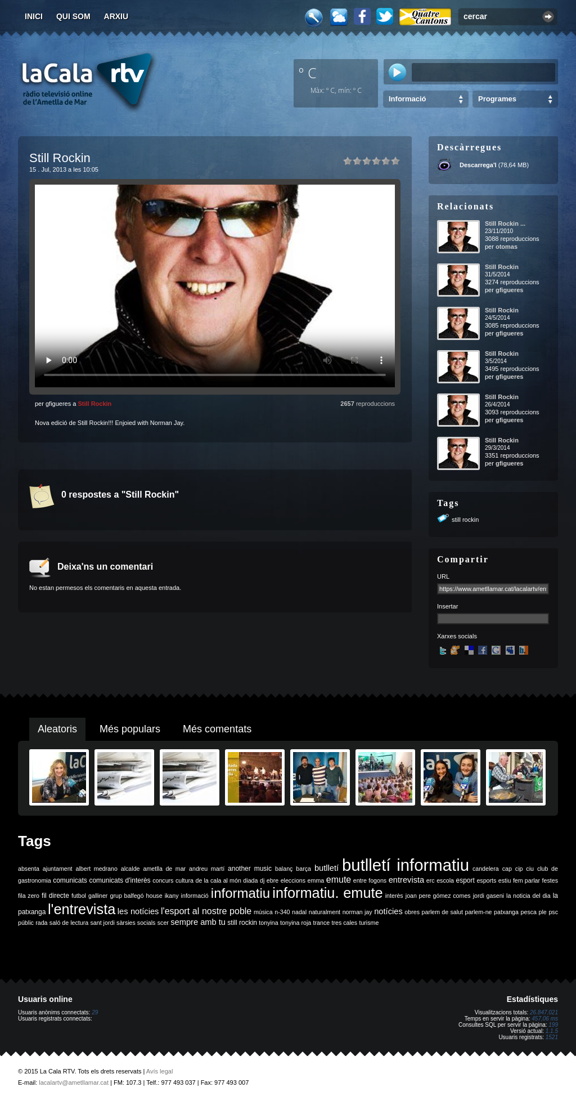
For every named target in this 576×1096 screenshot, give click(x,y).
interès (394, 895)
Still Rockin (94, 403)
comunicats (70, 880)
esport (465, 880)
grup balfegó (126, 895)
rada (41, 922)
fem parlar (526, 880)
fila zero (28, 895)
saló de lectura (69, 922)
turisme (369, 922)
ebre (272, 880)
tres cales (344, 922)
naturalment (324, 912)
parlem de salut (442, 912)
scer (163, 922)
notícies (388, 911)
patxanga (506, 912)
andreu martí (206, 868)
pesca (529, 912)
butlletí (326, 868)
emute (338, 879)
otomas (507, 246)
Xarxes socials (457, 636)
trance (321, 922)
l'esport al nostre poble (206, 911)
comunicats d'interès (119, 880)
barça (303, 868)
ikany (172, 895)
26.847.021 (544, 1012)
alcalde (130, 868)
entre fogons (369, 880)
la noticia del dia (528, 895)
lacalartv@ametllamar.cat (74, 1082)
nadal (299, 912)
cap (507, 868)
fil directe (55, 896)
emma (316, 880)
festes (550, 880)
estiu (504, 880)
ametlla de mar (164, 868)
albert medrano (97, 868)
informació (195, 895)
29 (95, 1012)
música (263, 912)
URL (443, 576)
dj (262, 880)
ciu (530, 868)
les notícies (138, 911)
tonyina (268, 922)
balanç (283, 868)
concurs (162, 880)
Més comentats (217, 729)
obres (412, 912)
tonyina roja (295, 922)
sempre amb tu (198, 922)
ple (543, 912)
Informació (407, 99)
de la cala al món (218, 880)
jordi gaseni (488, 895)
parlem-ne (478, 912)
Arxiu (116, 16)
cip (519, 868)
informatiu (240, 893)
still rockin (465, 519)
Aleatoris (57, 729)
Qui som (73, 16)
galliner (97, 895)
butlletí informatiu (405, 865)
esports (486, 880)
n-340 (282, 912)
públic (26, 922)
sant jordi (103, 922)
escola (445, 880)
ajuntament (58, 868)
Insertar (447, 606)
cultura (185, 880)
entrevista (407, 879)
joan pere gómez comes (438, 895)
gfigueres (510, 290)
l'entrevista (81, 909)
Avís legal (159, 1071)
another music (250, 869)
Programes (497, 99)
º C (308, 72)
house (154, 895)
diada (250, 880)
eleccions (293, 880)
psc (553, 912)
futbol (78, 895)
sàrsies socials (135, 922)
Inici (34, 16)
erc (430, 880)
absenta (28, 868)
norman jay (357, 912)
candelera (485, 868)
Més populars (130, 729)
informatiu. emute (327, 893)
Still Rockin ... (505, 223)
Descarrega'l (478, 165)
